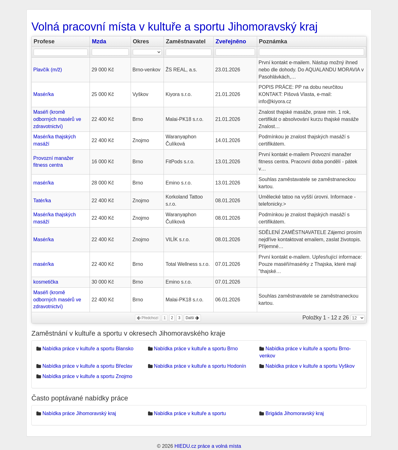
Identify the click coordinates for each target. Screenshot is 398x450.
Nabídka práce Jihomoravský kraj (79, 413)
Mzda (99, 41)
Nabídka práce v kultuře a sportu (190, 413)
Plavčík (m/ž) (47, 69)
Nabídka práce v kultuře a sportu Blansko (87, 348)
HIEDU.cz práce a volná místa (207, 446)
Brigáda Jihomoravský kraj (295, 413)
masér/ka (43, 182)
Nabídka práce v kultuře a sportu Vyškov (310, 366)
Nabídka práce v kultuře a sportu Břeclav (87, 366)
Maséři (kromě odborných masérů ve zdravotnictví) (57, 119)
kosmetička (45, 282)
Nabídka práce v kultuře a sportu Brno (196, 348)
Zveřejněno (230, 41)
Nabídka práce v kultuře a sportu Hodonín (200, 366)
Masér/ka (43, 94)
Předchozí (147, 318)
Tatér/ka (42, 200)
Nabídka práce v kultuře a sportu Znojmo (87, 376)
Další (192, 318)
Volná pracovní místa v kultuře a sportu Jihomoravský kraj (174, 26)
